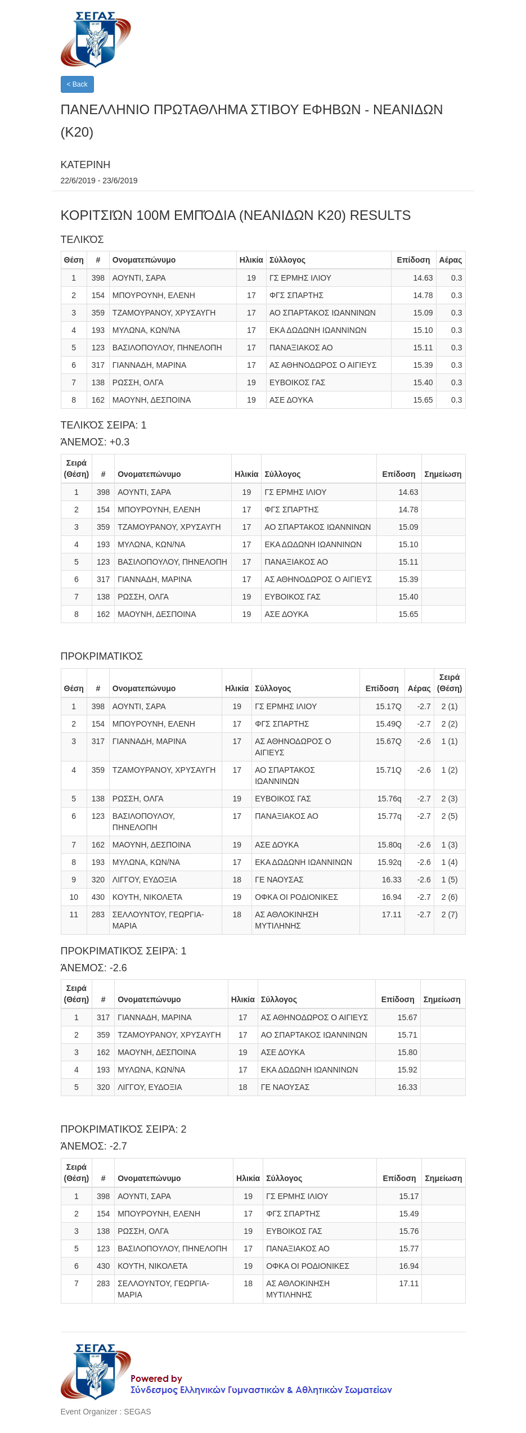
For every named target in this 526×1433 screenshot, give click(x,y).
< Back (77, 84)
